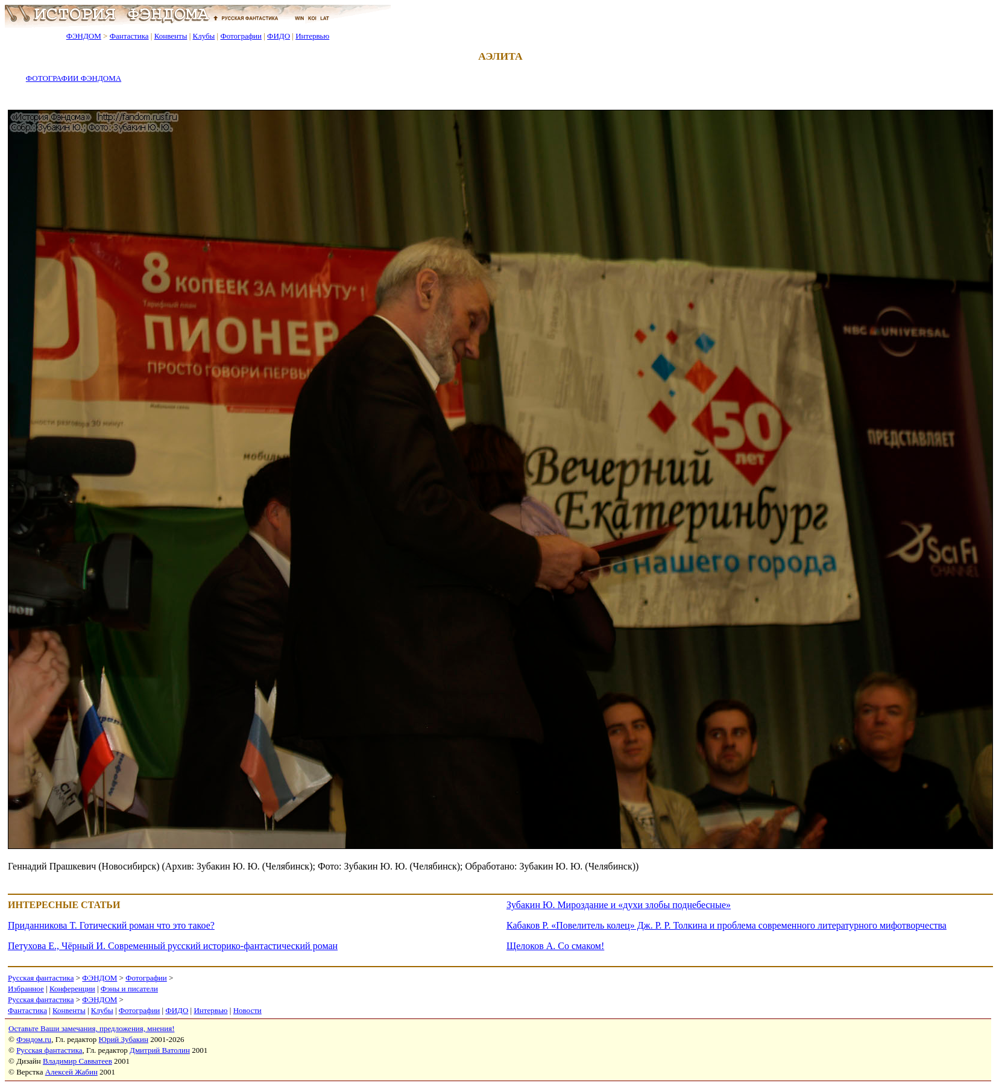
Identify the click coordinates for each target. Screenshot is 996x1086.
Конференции (72, 988)
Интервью (312, 35)
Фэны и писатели (129, 988)
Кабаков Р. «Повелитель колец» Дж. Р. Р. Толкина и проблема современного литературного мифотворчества (726, 925)
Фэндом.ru (33, 1039)
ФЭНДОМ (83, 35)
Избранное (26, 988)
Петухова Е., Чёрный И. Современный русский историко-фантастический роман (173, 946)
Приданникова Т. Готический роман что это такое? (111, 925)
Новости (247, 1010)
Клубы (203, 35)
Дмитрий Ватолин (160, 1050)
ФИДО (278, 35)
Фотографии (241, 35)
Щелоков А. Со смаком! (555, 946)
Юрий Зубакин (123, 1039)
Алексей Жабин (71, 1071)
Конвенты (171, 35)
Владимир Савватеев (77, 1060)
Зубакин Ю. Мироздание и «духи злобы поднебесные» (618, 905)
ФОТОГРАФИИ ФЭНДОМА (73, 78)
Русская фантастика (41, 977)
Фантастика (129, 35)
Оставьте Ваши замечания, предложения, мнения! (91, 1028)
